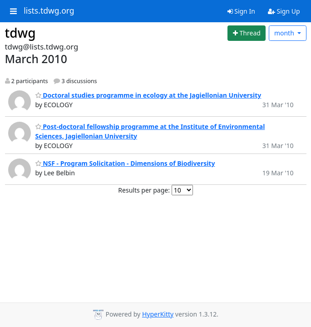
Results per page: (144, 190)
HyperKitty (157, 314)
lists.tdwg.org (49, 10)
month (285, 33)
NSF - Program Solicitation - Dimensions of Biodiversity (125, 163)
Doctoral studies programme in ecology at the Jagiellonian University (148, 95)
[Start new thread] (246, 33)
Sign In (241, 11)
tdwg (20, 32)
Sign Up (284, 11)
